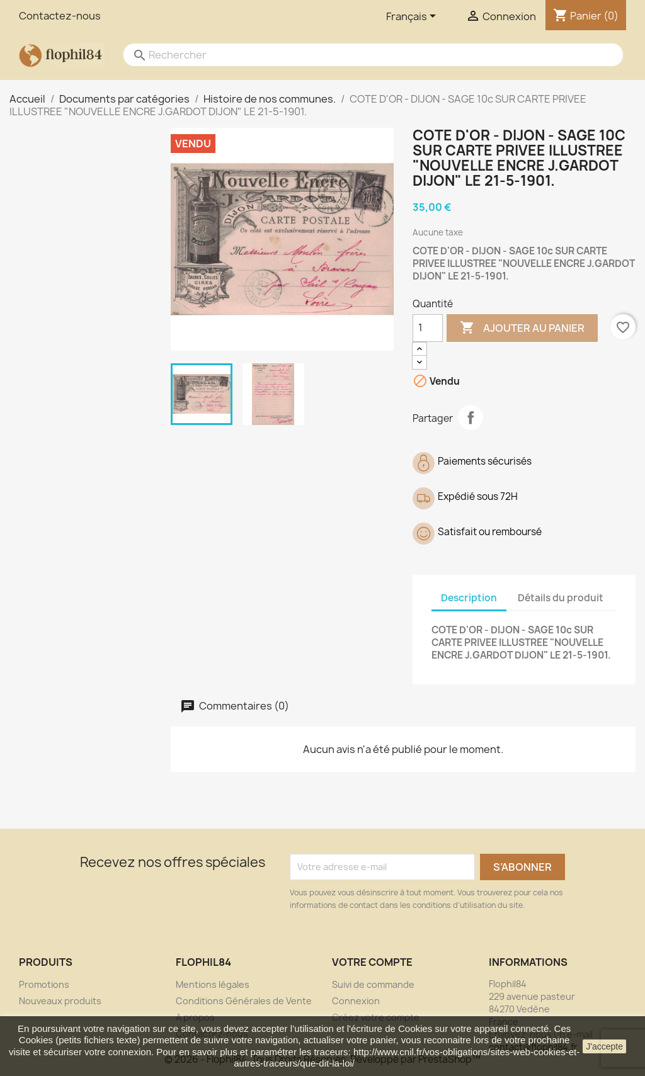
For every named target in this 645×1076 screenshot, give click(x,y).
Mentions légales (212, 984)
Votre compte (372, 962)
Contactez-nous (60, 16)
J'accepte (604, 1046)
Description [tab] (469, 597)
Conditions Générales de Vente (244, 1001)
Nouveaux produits (60, 1001)
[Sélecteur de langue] (413, 17)
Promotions (44, 984)
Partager (470, 417)
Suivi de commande (373, 984)
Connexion (356, 1001)
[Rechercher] (360, 54)
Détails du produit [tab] (560, 597)
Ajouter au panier (522, 328)
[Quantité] (428, 328)
